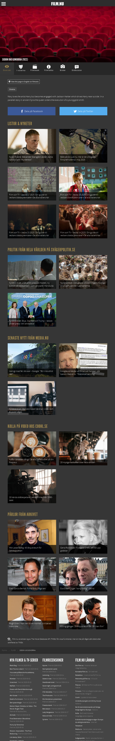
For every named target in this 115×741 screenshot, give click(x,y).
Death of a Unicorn (16, 692)
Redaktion (79, 668)
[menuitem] (4, 643)
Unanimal (13, 675)
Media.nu (78, 722)
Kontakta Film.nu (81, 664)
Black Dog (13, 658)
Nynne (44, 658)
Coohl (77, 690)
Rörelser (13, 671)
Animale (13, 707)
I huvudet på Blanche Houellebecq (22, 665)
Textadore (78, 718)
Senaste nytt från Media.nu (28, 335)
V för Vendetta (47, 685)
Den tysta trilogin (16, 695)
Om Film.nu (79, 658)
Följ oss (78, 678)
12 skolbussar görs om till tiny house (88, 693)
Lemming (45, 668)
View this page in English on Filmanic (24, 82)
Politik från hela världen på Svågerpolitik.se (41, 248)
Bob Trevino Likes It (17, 662)
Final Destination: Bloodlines (20, 711)
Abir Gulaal (13, 688)
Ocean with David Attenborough (21, 682)
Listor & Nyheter (20, 123)
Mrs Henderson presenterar (52, 692)
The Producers (47, 688)
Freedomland (47, 698)
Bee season (46, 701)
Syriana (45, 712)
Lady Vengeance (48, 705)
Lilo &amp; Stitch (16, 730)
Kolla (77, 706)
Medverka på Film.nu (82, 671)
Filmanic (78, 684)
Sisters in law (47, 671)
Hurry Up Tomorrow (17, 717)
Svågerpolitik (80, 731)
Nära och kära (47, 708)
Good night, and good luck (51, 678)
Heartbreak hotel (48, 675)
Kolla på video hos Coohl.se (28, 422)
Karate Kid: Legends (17, 733)
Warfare (12, 678)
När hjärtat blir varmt (49, 662)
